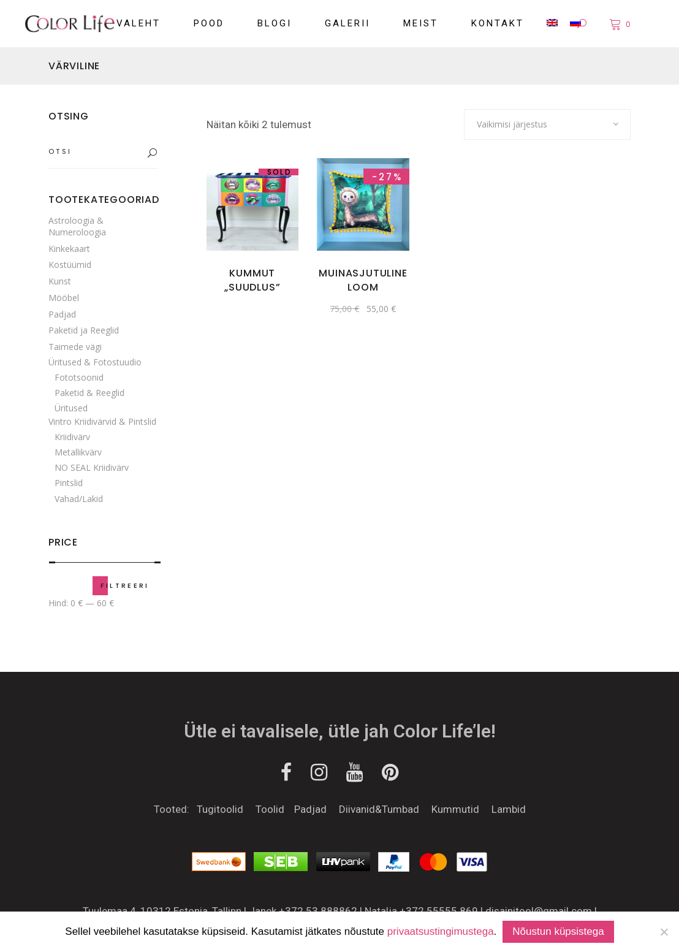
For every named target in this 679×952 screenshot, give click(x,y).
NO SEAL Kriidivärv (92, 467)
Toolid (271, 809)
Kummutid (454, 809)
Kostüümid (69, 264)
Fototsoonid (79, 377)
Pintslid (69, 483)
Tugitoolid (226, 809)
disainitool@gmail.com (538, 911)
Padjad (62, 314)
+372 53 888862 (318, 911)
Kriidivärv (72, 437)
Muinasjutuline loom (363, 280)
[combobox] (547, 124)
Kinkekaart (69, 248)
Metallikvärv (78, 452)
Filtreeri (125, 585)
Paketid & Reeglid (89, 392)
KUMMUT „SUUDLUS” (252, 280)
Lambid (508, 809)
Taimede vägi (75, 346)
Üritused (71, 408)
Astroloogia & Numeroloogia (77, 226)
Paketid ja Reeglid (83, 330)
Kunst (59, 281)
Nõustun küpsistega (558, 931)
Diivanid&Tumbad (379, 809)
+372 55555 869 (439, 911)
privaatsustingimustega (440, 931)
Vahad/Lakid (79, 499)
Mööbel (63, 297)
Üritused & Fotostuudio (95, 362)
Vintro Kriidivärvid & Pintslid (102, 421)
